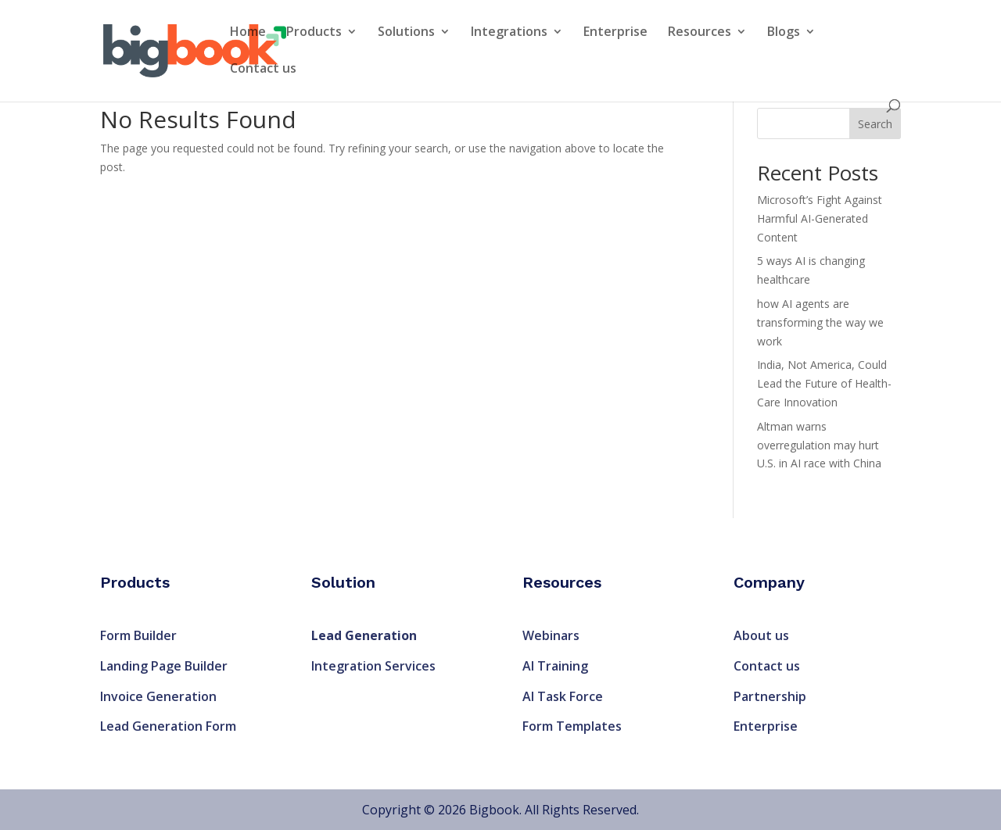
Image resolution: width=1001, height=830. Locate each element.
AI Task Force (562, 696)
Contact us (263, 70)
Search (875, 123)
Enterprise (615, 33)
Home (248, 33)
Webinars (550, 635)
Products (314, 33)
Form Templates (572, 726)
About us (761, 635)
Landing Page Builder (164, 665)
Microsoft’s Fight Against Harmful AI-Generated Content (819, 218)
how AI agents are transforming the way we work (820, 322)
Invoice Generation (158, 696)
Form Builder (138, 635)
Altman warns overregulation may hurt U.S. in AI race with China (819, 445)
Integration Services (373, 665)
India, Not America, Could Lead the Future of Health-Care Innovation (824, 383)
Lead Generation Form (168, 726)
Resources (699, 33)
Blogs (783, 33)
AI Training (555, 665)
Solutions (406, 33)
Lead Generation (364, 635)
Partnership (770, 696)
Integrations (509, 33)
